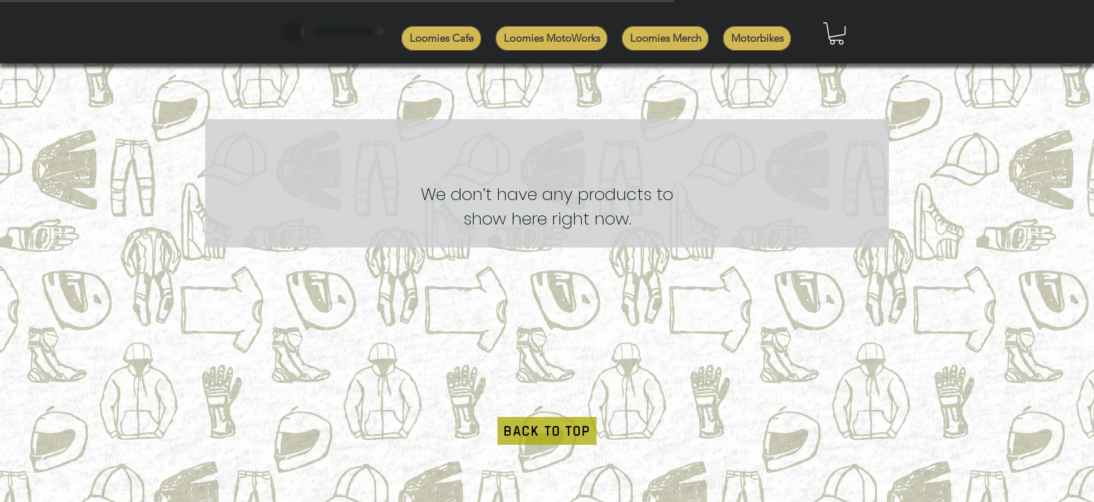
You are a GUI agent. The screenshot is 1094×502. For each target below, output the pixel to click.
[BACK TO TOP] (547, 431)
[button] (836, 33)
